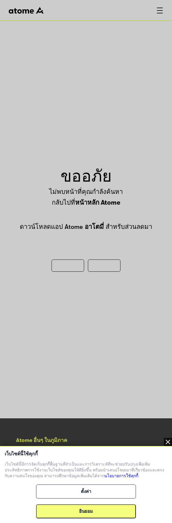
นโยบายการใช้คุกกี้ (121, 475)
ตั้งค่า (86, 491)
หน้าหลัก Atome (97, 202)
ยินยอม (86, 511)
